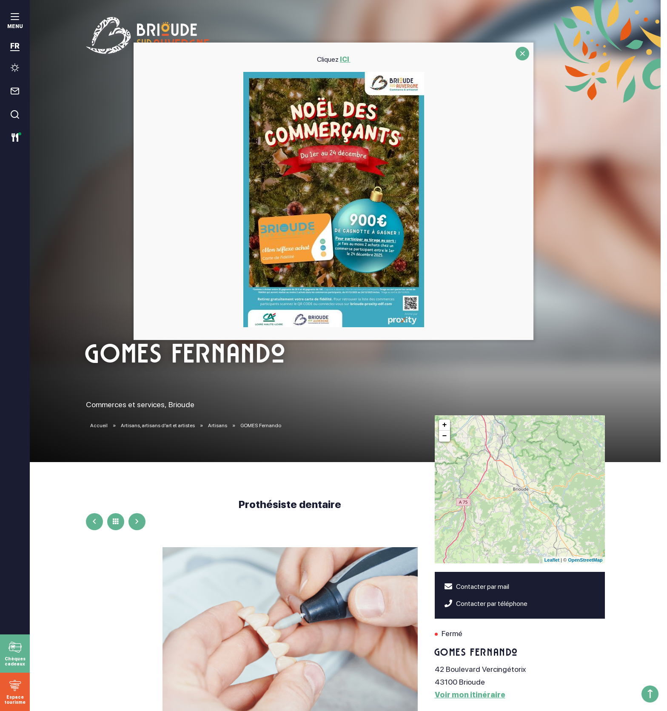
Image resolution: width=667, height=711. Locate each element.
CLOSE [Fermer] (522, 53)
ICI (345, 59)
